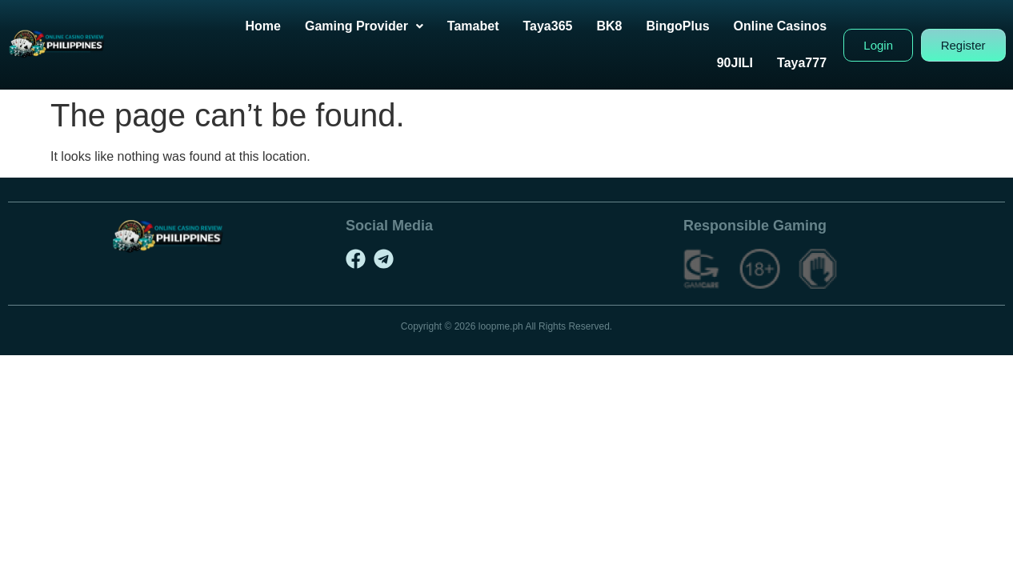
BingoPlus (693, 26)
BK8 (625, 26)
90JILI (750, 63)
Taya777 (818, 63)
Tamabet (488, 26)
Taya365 (563, 26)
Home (278, 26)
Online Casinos (795, 26)
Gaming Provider (379, 26)
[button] (379, 26)
